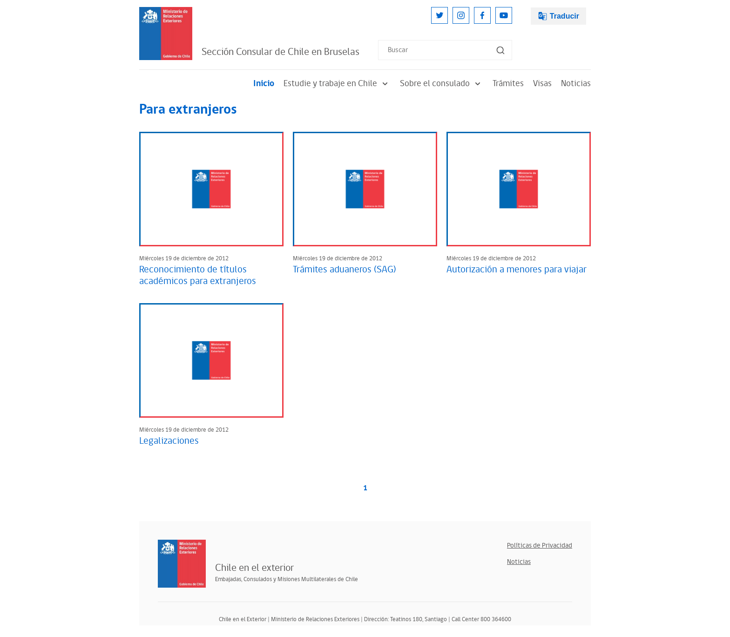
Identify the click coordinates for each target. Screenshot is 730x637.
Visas (542, 83)
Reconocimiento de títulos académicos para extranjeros (197, 275)
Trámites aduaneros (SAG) (344, 270)
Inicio (263, 83)
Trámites (508, 83)
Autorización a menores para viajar (516, 270)
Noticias (576, 83)
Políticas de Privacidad (539, 545)
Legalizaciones (169, 441)
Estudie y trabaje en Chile (337, 83)
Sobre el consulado (441, 83)
